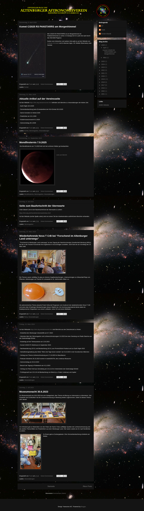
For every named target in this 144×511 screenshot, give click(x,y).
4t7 (102, 26)
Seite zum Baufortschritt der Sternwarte (42, 205)
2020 (103, 76)
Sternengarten (33, 131)
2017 (103, 85)
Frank (103, 30)
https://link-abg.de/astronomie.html (40, 102)
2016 (103, 88)
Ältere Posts (87, 486)
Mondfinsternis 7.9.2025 (33, 142)
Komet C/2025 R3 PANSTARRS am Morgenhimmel (47, 26)
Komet (26, 87)
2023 (103, 67)
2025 (103, 61)
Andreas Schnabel (53, 43)
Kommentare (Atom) (59, 493)
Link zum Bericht (61, 155)
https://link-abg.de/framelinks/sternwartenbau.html (35, 213)
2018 (103, 82)
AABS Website (104, 105)
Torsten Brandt (106, 34)
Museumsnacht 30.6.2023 (33, 391)
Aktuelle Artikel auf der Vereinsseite (39, 98)
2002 (103, 91)
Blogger (83, 506)
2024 (103, 64)
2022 (103, 70)
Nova (26, 317)
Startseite (51, 486)
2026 (103, 45)
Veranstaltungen (44, 131)
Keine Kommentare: (47, 84)
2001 (103, 94)
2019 (103, 79)
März (105, 57)
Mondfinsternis (29, 194)
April (105, 48)
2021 (103, 73)
